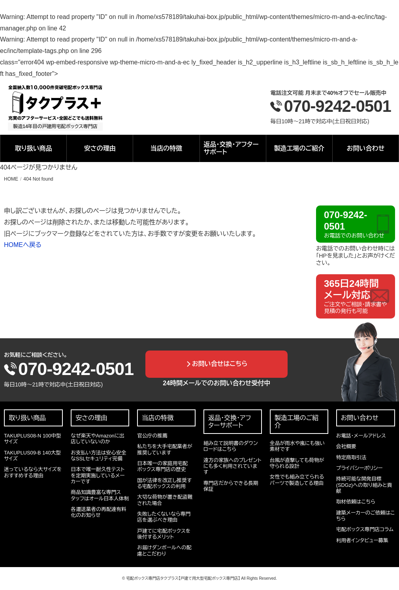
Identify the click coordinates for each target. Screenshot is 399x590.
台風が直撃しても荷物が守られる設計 (297, 463)
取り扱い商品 (33, 148)
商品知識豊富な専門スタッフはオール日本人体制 (100, 495)
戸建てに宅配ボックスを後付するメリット (163, 534)
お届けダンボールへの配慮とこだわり (164, 550)
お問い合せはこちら (220, 363)
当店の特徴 (166, 148)
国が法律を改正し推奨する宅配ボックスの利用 (164, 483)
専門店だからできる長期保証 (230, 486)
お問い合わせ (366, 148)
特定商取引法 (351, 457)
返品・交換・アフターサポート (231, 148)
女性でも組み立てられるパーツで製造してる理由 (297, 480)
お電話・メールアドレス (361, 436)
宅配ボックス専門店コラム (364, 529)
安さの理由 (100, 148)
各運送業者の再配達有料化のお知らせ (98, 512)
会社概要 (346, 446)
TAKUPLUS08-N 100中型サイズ (32, 439)
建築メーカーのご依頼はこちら (365, 516)
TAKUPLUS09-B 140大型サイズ (32, 456)
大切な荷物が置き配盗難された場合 (164, 500)
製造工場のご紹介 (299, 148)
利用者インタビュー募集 (362, 540)
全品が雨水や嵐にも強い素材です (297, 446)
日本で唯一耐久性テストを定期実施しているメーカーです (97, 475)
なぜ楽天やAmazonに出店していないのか (97, 439)
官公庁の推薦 (152, 436)
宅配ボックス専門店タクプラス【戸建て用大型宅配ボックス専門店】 (183, 578)
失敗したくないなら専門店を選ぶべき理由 (163, 517)
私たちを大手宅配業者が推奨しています (164, 449)
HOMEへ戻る (22, 244)
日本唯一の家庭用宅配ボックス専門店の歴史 (162, 466)
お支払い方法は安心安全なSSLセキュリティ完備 (98, 456)
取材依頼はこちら (355, 502)
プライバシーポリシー (359, 468)
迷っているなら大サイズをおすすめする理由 (33, 472)
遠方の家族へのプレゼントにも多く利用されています (232, 466)
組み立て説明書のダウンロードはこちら (230, 446)
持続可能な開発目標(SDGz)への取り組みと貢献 (364, 485)
